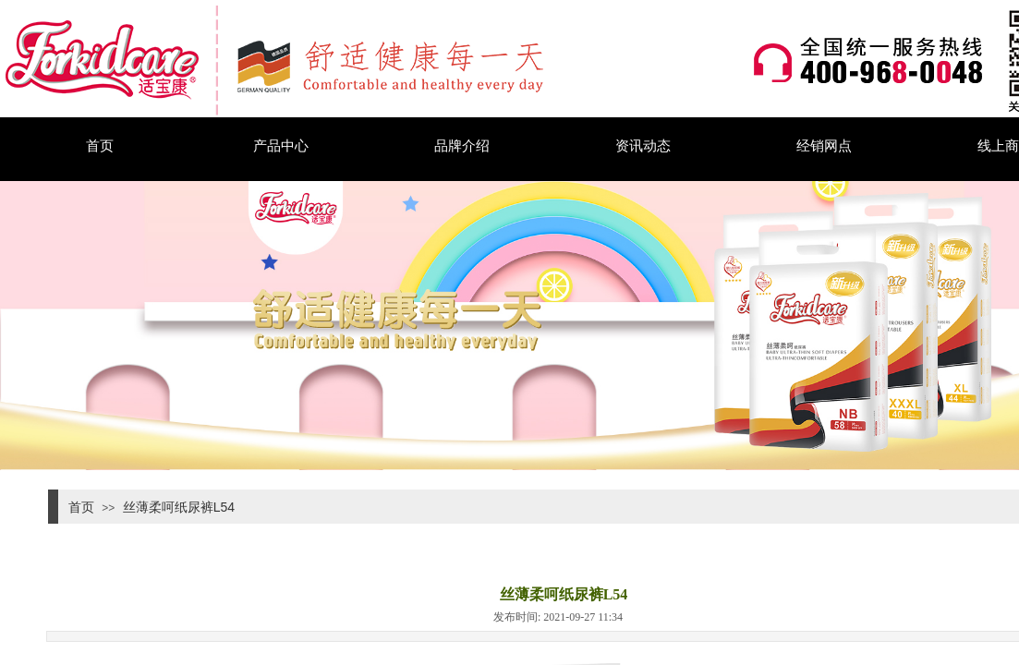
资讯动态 (643, 145)
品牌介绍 (462, 145)
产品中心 (281, 145)
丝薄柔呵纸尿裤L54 (179, 507)
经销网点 (824, 145)
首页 (100, 145)
